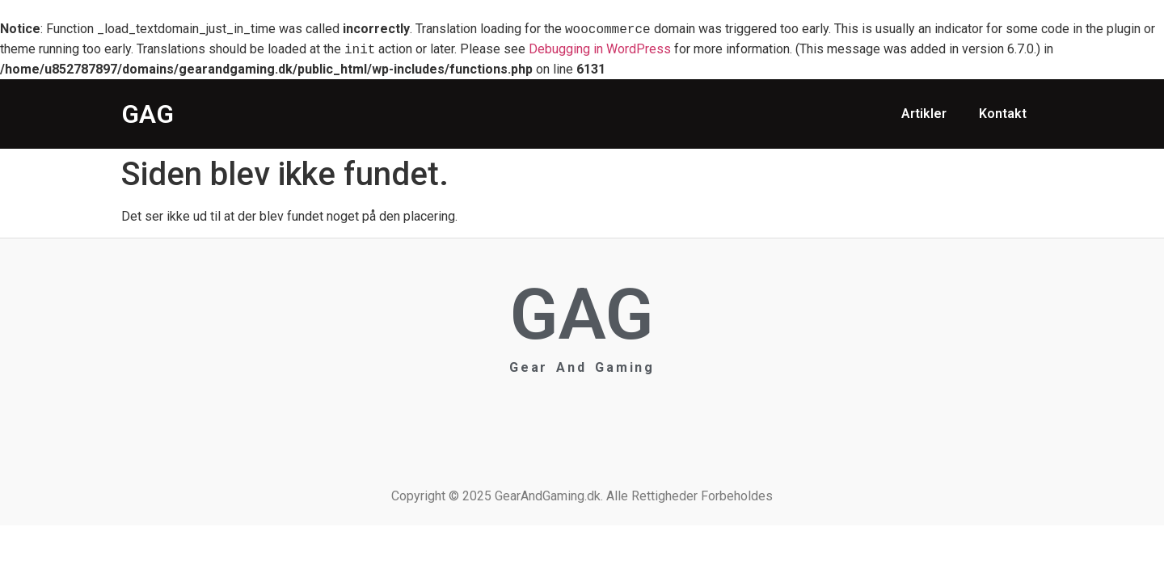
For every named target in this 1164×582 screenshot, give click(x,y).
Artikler (924, 113)
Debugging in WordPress (600, 49)
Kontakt (1003, 113)
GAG (147, 114)
